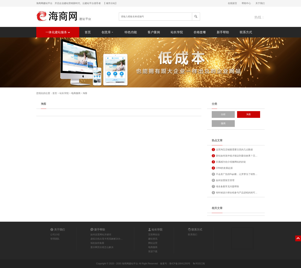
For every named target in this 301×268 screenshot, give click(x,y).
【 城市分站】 (110, 3)
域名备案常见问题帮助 (225, 186)
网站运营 (152, 243)
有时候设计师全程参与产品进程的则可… (234, 192)
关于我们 (260, 3)
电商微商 (75, 93)
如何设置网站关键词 (100, 234)
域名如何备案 (97, 243)
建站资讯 (152, 238)
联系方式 (246, 32)
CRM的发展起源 (222, 168)
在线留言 (232, 3)
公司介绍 (55, 234)
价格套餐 (200, 32)
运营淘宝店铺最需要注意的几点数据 (232, 149)
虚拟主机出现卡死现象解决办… (106, 238)
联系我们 (192, 234)
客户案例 (154, 32)
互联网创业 (154, 234)
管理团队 (55, 238)
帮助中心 (246, 3)
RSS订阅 (199, 263)
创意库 (108, 32)
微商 (223, 123)
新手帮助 (223, 32)
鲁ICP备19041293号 (179, 263)
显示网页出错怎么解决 (101, 247)
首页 (88, 32)
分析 (223, 114)
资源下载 (152, 251)
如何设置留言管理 (223, 180)
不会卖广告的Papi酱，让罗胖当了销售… (234, 174)
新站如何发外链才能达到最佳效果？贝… (234, 155)
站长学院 (177, 32)
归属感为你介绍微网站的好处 (229, 161)
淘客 (85, 93)
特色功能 (131, 32)
